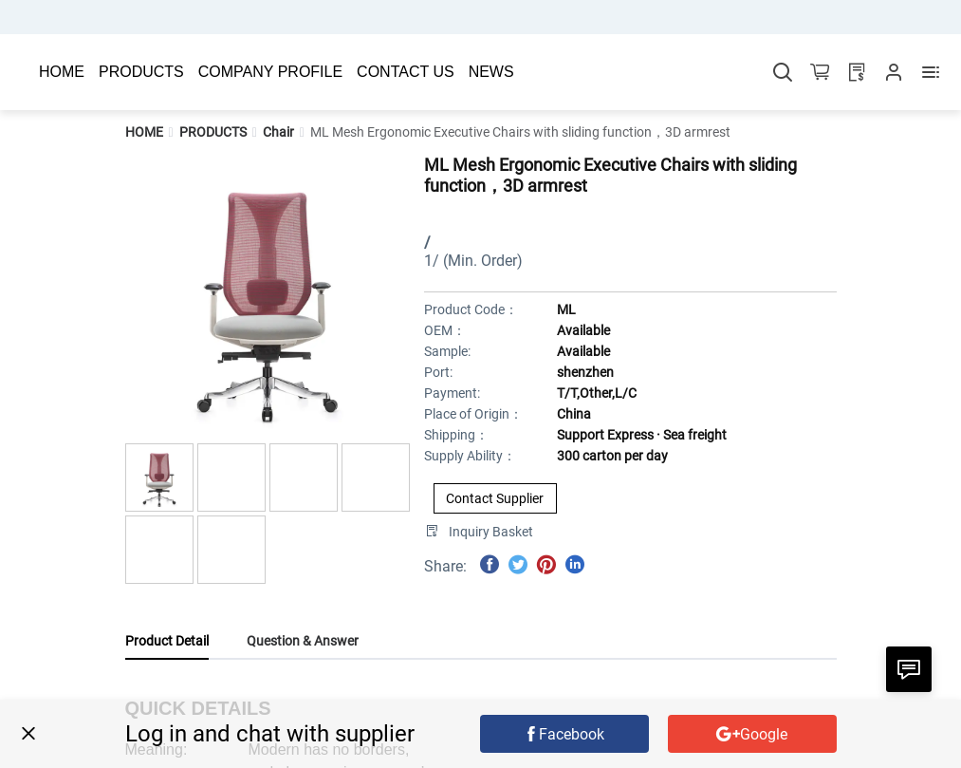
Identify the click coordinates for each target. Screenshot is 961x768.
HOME (144, 132)
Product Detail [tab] (167, 640)
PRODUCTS (213, 132)
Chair (278, 132)
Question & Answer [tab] (303, 640)
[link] (144, 132)
